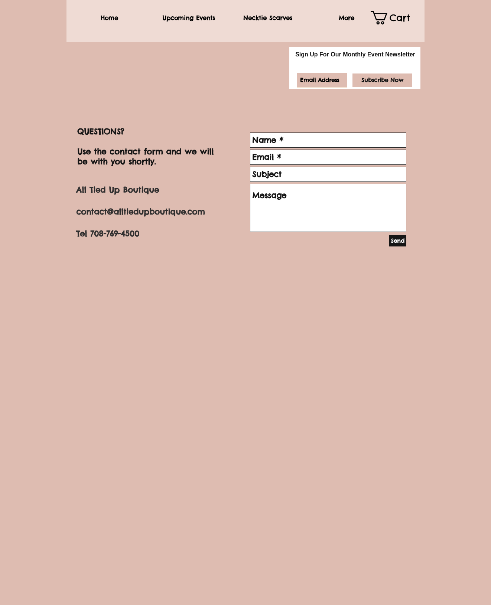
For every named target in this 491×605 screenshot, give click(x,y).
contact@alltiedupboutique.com (140, 212)
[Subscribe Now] (382, 80)
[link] (396, 17)
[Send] (397, 240)
